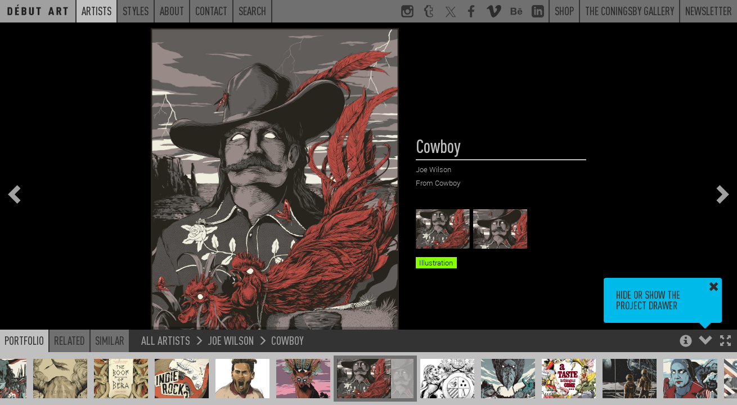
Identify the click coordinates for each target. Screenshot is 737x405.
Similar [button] (109, 340)
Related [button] (69, 340)
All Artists (165, 340)
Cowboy (287, 340)
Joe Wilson (231, 340)
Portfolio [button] (24, 340)
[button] (725, 342)
